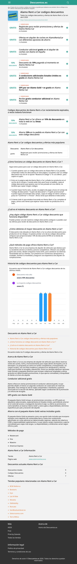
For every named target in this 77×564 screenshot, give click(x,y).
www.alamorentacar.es (37, 459)
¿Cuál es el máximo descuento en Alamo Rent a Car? (30, 345)
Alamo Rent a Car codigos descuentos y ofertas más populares (34, 338)
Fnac (9, 531)
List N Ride (14, 496)
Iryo (11, 493)
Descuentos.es (38, 2)
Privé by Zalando (14, 534)
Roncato (13, 507)
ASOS (10, 527)
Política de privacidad (16, 548)
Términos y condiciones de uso (19, 552)
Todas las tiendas (14, 538)
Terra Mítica (14, 517)
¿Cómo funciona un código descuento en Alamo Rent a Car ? (33, 342)
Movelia (13, 500)
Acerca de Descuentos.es (48, 527)
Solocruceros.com (17, 513)
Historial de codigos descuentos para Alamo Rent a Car (31, 349)
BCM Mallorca (15, 486)
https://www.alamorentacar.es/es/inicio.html (34, 20)
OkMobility (14, 503)
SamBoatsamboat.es (18, 510)
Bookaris (13, 490)
